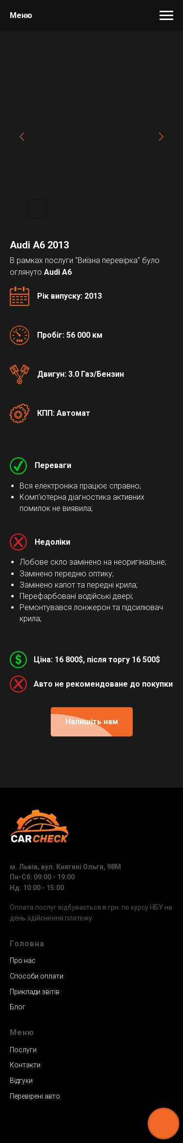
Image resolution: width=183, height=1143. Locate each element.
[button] (92, 721)
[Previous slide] (22, 136)
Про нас (23, 960)
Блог (17, 1007)
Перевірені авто (35, 1096)
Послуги (23, 1050)
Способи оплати (36, 976)
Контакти (25, 1065)
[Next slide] (161, 136)
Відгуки (21, 1080)
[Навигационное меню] (166, 15)
